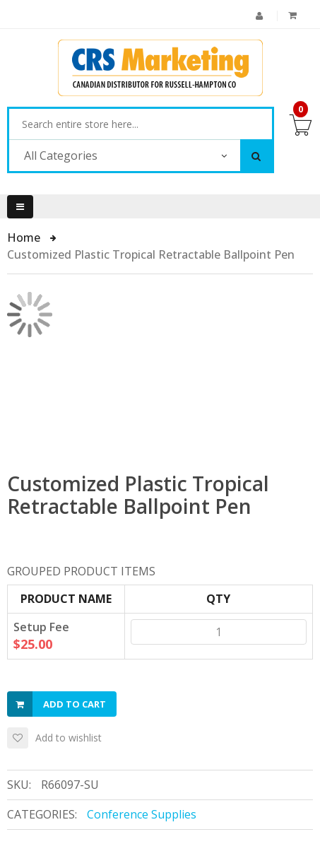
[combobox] (140, 124)
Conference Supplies (141, 814)
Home (25, 237)
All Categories (60, 155)
